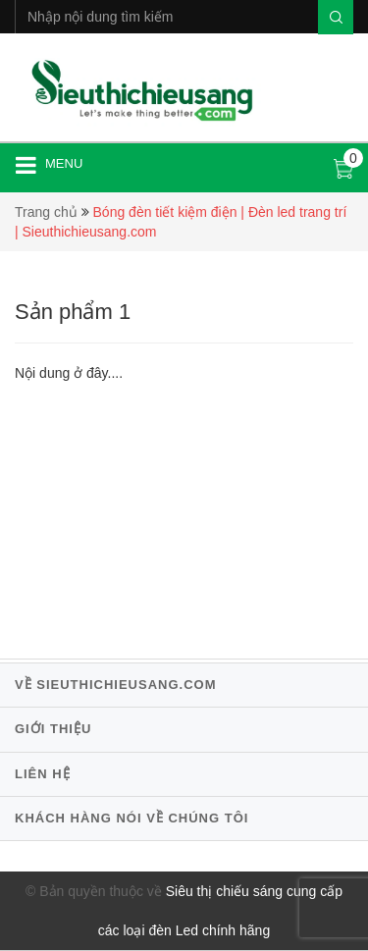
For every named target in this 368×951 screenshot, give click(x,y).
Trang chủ (46, 212)
